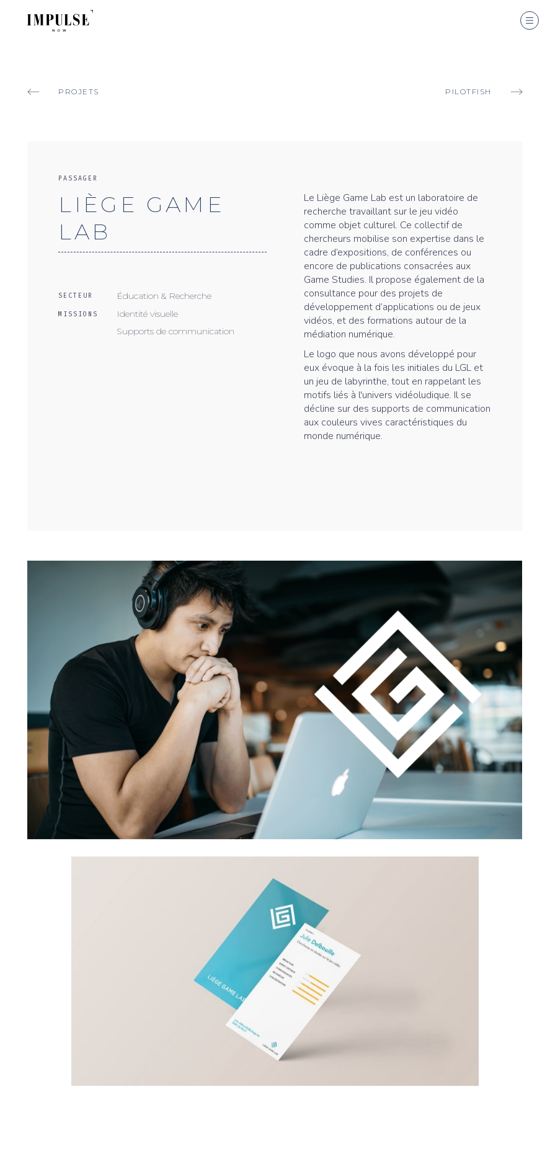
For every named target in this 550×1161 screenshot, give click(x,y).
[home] (46, 16)
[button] (529, 21)
